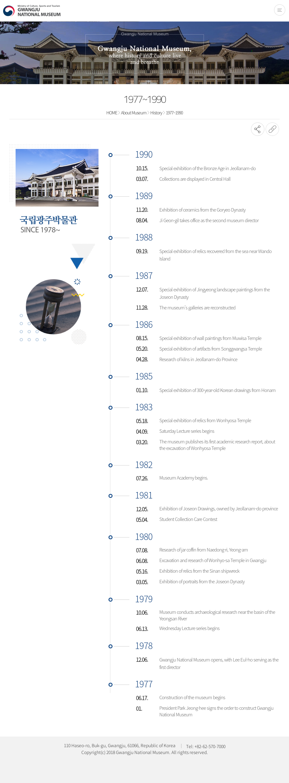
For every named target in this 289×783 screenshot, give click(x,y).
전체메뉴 (279, 10)
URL (272, 129)
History (156, 112)
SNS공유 (257, 129)
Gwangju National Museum (31, 11)
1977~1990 (174, 112)
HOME (111, 112)
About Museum (134, 112)
